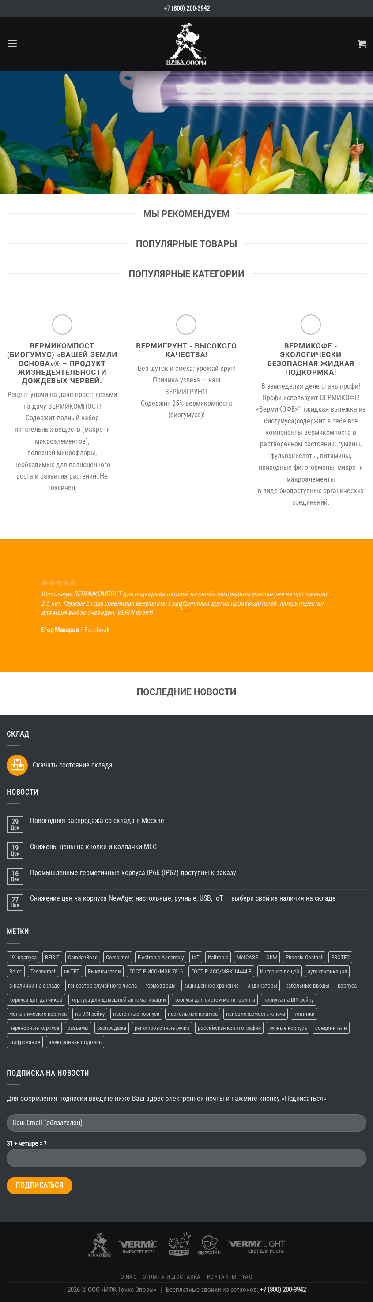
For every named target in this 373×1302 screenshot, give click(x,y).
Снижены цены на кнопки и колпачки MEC (93, 846)
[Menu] (12, 44)
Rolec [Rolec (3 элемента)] (15, 971)
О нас (129, 1276)
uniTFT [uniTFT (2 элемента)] (71, 971)
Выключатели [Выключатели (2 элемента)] (104, 971)
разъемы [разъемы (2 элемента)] (78, 1028)
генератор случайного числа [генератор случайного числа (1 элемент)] (102, 985)
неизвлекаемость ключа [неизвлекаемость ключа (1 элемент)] (255, 1013)
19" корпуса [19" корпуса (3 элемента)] (23, 957)
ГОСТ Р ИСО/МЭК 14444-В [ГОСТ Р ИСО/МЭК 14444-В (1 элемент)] (221, 971)
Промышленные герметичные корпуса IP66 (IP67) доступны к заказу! (134, 872)
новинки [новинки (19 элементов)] (304, 1013)
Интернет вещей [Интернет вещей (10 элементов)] (279, 971)
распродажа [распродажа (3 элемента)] (111, 1028)
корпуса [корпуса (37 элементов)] (347, 985)
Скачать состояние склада (73, 765)
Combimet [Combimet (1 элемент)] (117, 957)
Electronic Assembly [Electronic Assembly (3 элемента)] (161, 957)
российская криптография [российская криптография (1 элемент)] (229, 1028)
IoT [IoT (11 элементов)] (196, 957)
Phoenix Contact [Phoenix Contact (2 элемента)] (304, 957)
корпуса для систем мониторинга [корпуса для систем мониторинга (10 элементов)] (214, 999)
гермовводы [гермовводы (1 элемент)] (160, 985)
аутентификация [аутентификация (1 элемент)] (327, 971)
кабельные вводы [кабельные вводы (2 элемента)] (307, 985)
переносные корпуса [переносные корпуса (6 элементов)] (34, 1028)
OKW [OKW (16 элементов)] (271, 957)
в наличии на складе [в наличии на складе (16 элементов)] (34, 985)
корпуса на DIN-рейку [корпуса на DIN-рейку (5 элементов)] (288, 999)
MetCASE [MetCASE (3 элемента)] (247, 957)
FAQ (248, 1276)
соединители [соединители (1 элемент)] (331, 1028)
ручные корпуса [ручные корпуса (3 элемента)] (288, 1028)
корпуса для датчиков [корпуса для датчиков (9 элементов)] (36, 999)
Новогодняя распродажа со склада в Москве (97, 820)
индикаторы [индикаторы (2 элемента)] (262, 985)
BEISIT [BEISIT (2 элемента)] (52, 957)
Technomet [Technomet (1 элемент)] (43, 971)
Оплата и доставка (172, 1276)
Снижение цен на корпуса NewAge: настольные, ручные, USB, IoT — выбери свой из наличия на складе (183, 898)
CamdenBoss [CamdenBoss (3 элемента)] (83, 957)
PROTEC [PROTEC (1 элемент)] (340, 957)
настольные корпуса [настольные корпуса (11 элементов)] (193, 1013)
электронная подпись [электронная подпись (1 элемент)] (75, 1042)
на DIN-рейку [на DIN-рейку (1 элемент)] (90, 1013)
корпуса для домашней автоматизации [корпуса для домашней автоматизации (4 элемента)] (118, 999)
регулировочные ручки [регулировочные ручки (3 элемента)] (162, 1028)
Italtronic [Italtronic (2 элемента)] (218, 957)
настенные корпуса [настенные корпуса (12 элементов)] (136, 1013)
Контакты (222, 1276)
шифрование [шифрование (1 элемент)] (24, 1042)
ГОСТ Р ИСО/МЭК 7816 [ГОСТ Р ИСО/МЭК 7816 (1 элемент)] (156, 971)
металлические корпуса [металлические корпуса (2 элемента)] (38, 1013)
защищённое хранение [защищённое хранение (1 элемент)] (211, 985)
